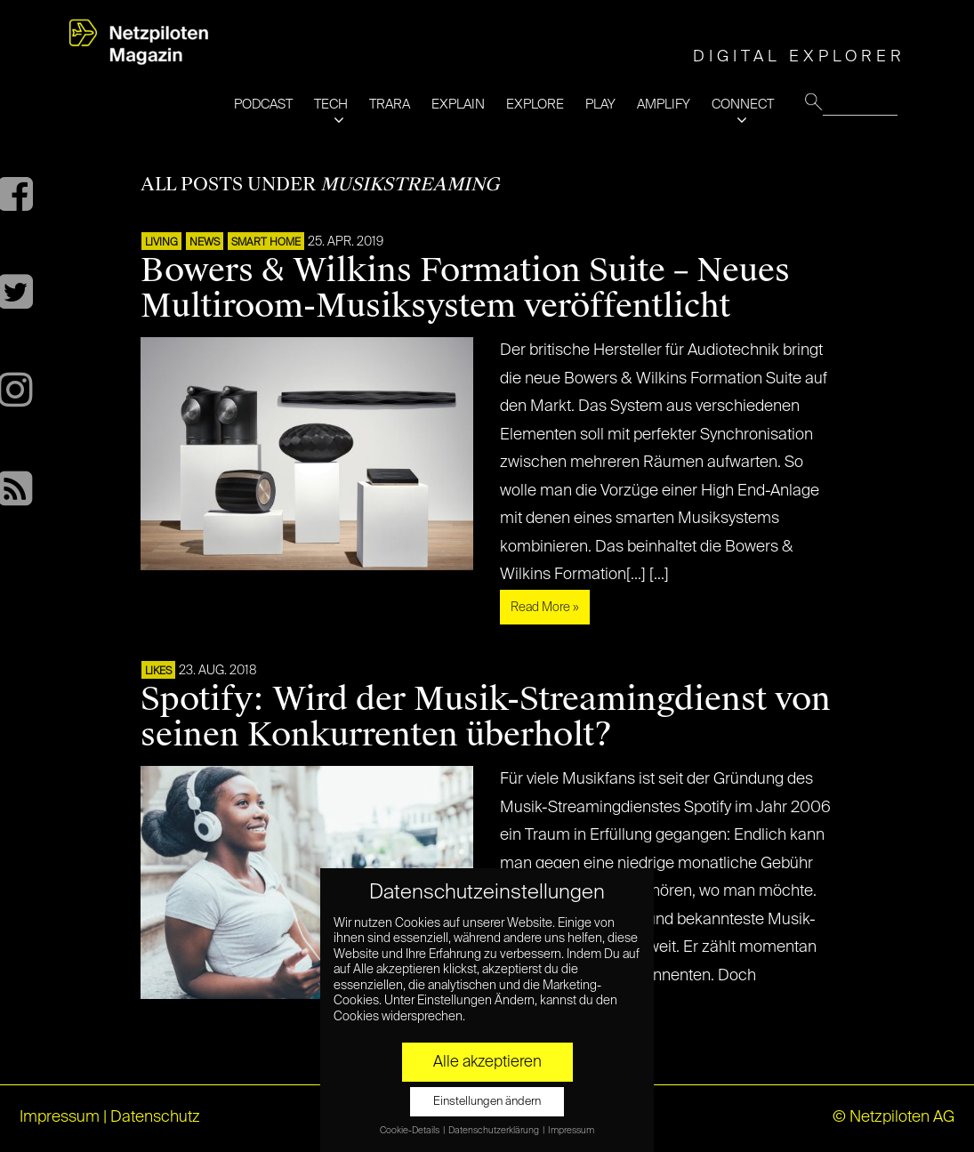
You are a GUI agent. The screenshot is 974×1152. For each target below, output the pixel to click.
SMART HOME (266, 243)
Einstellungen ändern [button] (487, 1102)
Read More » (545, 607)
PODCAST (263, 104)
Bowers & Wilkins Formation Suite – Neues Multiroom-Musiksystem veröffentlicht (465, 288)
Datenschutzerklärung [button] (494, 1130)
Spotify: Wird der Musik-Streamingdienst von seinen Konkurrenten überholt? (486, 717)
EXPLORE (535, 104)
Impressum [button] (571, 1130)
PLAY (600, 104)
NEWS (204, 243)
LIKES (158, 671)
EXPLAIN (458, 104)
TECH (331, 104)
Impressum (60, 1117)
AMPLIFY (663, 104)
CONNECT (743, 104)
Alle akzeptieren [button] (487, 1062)
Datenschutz (155, 1117)
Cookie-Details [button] (410, 1130)
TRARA (389, 104)
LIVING (161, 243)
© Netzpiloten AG (893, 1117)
